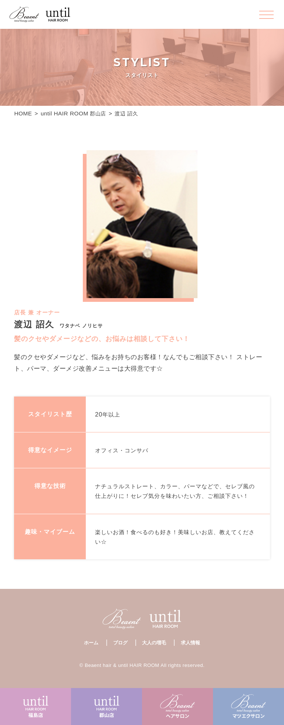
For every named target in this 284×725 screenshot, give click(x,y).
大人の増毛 (154, 642)
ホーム (91, 642)
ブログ (120, 642)
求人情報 (190, 642)
